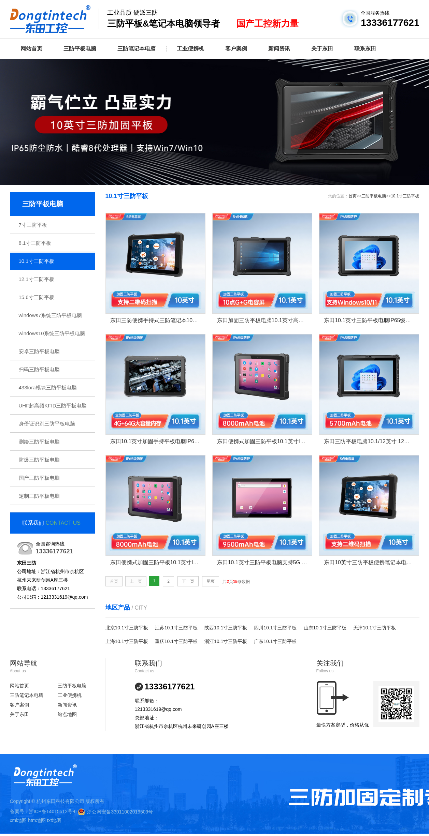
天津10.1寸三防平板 (374, 628)
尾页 (210, 581)
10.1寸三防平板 (36, 261)
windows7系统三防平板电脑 (50, 315)
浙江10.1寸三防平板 (225, 641)
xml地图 (18, 820)
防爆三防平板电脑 (39, 460)
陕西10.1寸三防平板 (225, 628)
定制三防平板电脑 (39, 496)
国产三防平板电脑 (39, 478)
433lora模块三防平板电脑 (48, 387)
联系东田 (365, 48)
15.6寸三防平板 (36, 297)
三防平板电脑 (79, 48)
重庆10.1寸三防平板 (176, 641)
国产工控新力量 (268, 23)
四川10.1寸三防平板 (275, 628)
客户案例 (236, 48)
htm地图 (36, 820)
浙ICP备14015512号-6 (53, 812)
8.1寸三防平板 (35, 243)
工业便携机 (190, 48)
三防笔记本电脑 (136, 48)
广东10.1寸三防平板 (275, 641)
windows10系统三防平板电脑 (52, 333)
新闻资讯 (279, 48)
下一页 (188, 581)
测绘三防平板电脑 (39, 442)
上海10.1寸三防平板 (126, 641)
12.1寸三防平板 (36, 279)
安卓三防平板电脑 (39, 351)
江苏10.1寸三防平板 (176, 628)
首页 (352, 196)
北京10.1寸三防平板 (126, 628)
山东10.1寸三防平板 (325, 628)
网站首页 (31, 48)
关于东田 (322, 48)
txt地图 (54, 820)
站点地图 (67, 714)
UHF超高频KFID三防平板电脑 (53, 405)
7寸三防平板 (33, 225)
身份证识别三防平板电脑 (47, 424)
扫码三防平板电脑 (39, 369)
